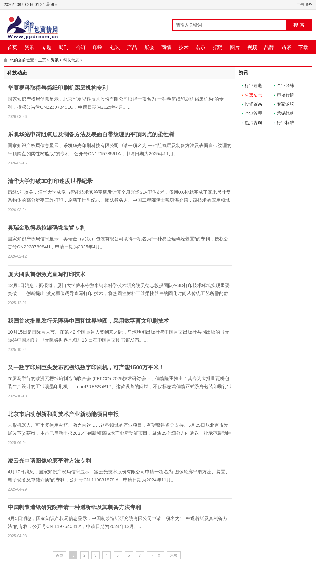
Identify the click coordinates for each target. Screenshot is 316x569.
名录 (201, 47)
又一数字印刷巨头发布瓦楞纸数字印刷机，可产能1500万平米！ (86, 367)
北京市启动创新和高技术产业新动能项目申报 (63, 414)
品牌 (269, 47)
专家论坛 (285, 104)
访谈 (286, 47)
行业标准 (285, 122)
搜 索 (299, 24)
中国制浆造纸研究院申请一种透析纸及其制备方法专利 (74, 507)
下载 (303, 47)
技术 (184, 47)
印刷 (98, 47)
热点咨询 (253, 122)
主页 (42, 60)
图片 (235, 47)
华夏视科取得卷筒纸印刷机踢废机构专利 (58, 88)
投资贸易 (253, 104)
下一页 (155, 555)
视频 (252, 47)
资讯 (29, 47)
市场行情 (285, 94)
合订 (81, 47)
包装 (115, 47)
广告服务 (304, 4)
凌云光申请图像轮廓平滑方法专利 (49, 461)
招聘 (218, 47)
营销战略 (285, 113)
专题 (47, 47)
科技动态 (71, 60)
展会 (149, 47)
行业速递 (253, 85)
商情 (166, 47)
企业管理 (253, 113)
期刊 (64, 47)
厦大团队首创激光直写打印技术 (46, 274)
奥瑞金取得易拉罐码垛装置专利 (46, 228)
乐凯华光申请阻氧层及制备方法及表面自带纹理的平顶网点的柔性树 (91, 134)
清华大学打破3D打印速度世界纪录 (50, 181)
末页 (173, 555)
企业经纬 (285, 85)
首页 (12, 47)
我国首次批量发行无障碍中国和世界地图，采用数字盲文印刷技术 (88, 321)
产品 (132, 47)
